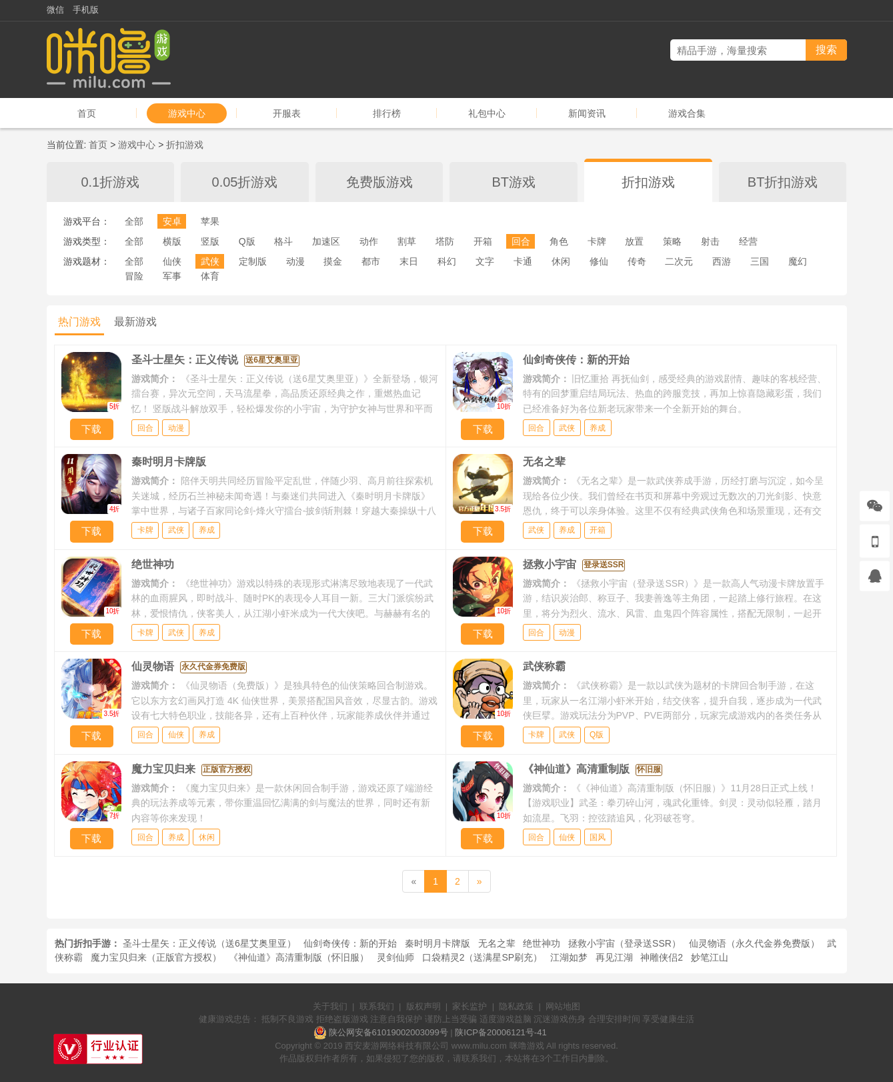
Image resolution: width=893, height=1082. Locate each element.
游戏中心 (186, 113)
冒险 (134, 276)
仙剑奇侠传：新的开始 (350, 943)
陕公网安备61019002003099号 (388, 1032)
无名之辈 (497, 943)
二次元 (679, 261)
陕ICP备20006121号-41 (500, 1032)
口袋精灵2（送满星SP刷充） (482, 957)
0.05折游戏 (245, 182)
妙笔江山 (709, 957)
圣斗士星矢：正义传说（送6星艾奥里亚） (209, 943)
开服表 (287, 113)
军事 (172, 276)
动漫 (295, 261)
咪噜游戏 (527, 1046)
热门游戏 (79, 321)
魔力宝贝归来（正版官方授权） (156, 957)
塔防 (444, 241)
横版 (172, 241)
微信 (55, 10)
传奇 (637, 261)
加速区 (326, 241)
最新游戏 (135, 321)
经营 (748, 241)
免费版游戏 (379, 182)
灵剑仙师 (395, 957)
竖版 (210, 241)
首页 (86, 113)
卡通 (523, 261)
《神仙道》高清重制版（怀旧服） (299, 957)
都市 (370, 261)
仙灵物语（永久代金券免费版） (754, 943)
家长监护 (469, 1006)
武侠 (210, 261)
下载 (91, 429)
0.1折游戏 (110, 182)
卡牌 (597, 241)
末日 (408, 261)
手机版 (86, 10)
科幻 (446, 261)
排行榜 (387, 113)
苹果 (210, 221)
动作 (368, 241)
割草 (406, 241)
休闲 (561, 261)
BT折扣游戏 (783, 182)
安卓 (172, 221)
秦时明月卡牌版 (437, 943)
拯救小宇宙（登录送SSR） (624, 943)
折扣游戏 (184, 144)
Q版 (247, 241)
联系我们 (376, 1006)
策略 (672, 241)
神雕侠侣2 (661, 957)
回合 (521, 241)
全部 (134, 221)
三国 (759, 261)
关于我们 (330, 1006)
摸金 (332, 261)
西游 (721, 261)
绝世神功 (541, 943)
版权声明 (423, 1006)
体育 (210, 276)
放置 (634, 241)
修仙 (599, 261)
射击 (710, 241)
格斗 (283, 241)
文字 (485, 261)
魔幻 (797, 261)
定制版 (253, 261)
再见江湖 (614, 957)
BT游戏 (514, 182)
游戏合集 (687, 113)
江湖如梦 (569, 957)
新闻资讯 (587, 113)
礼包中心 (487, 113)
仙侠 (172, 261)
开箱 (483, 241)
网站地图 (563, 1006)
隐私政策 (516, 1006)
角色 (559, 241)
